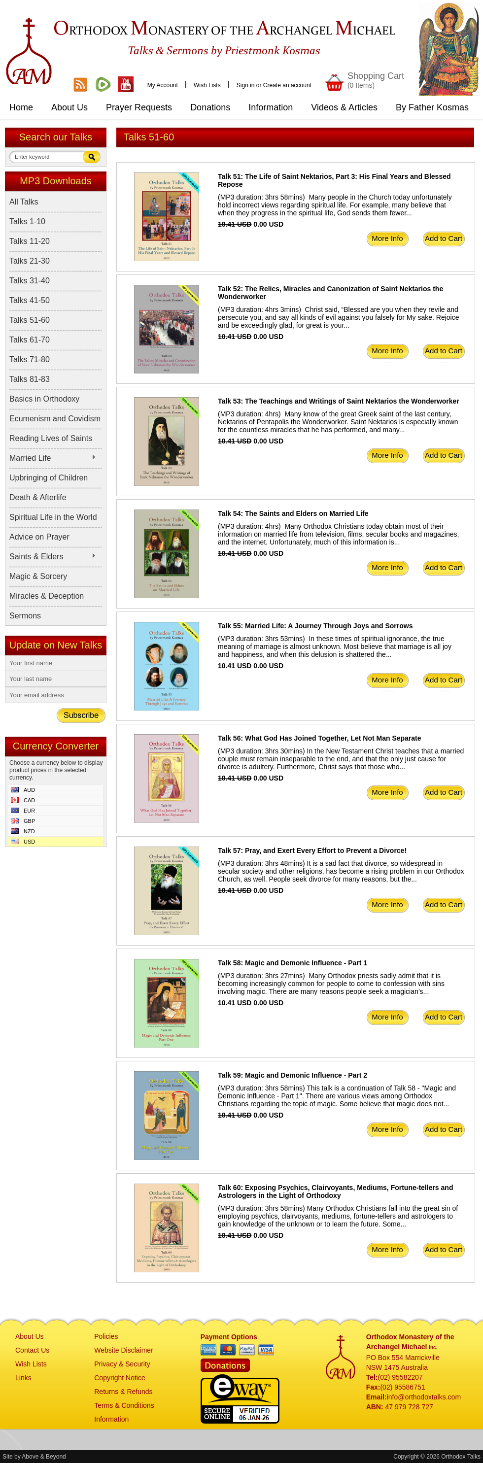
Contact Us (32, 1350)
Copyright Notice (119, 1378)
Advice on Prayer (39, 537)
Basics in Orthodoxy (44, 399)
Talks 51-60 (29, 320)
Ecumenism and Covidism (55, 418)
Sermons (25, 616)
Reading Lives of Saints (50, 438)
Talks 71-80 (29, 359)
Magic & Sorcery (38, 576)
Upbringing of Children (48, 478)
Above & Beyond (44, 1456)
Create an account (287, 85)
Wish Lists (207, 85)
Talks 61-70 (29, 340)
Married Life (52, 458)
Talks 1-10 (27, 221)
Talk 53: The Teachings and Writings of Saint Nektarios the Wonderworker (338, 401)
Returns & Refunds (123, 1391)
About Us (29, 1336)
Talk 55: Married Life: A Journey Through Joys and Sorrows (315, 626)
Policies (106, 1336)
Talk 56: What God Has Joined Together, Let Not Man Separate (319, 738)
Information (111, 1419)
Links (23, 1378)
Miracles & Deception (46, 596)
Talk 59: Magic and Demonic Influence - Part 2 (292, 1075)
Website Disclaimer (123, 1350)
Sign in (246, 85)
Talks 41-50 (29, 300)
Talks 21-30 (29, 261)
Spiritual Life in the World (53, 517)
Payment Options (229, 1337)
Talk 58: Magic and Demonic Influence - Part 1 (292, 963)
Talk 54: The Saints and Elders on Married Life (293, 513)
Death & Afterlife (38, 497)
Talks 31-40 (29, 280)
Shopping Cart (375, 80)
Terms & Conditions (124, 1405)
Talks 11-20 (29, 241)
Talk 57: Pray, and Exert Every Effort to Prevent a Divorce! (312, 850)
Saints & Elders (52, 556)
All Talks (23, 202)
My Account (162, 85)
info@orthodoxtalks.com (424, 1397)
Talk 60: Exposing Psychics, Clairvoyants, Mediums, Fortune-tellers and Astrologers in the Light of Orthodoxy (335, 1191)
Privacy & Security (122, 1364)
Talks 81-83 (29, 379)
